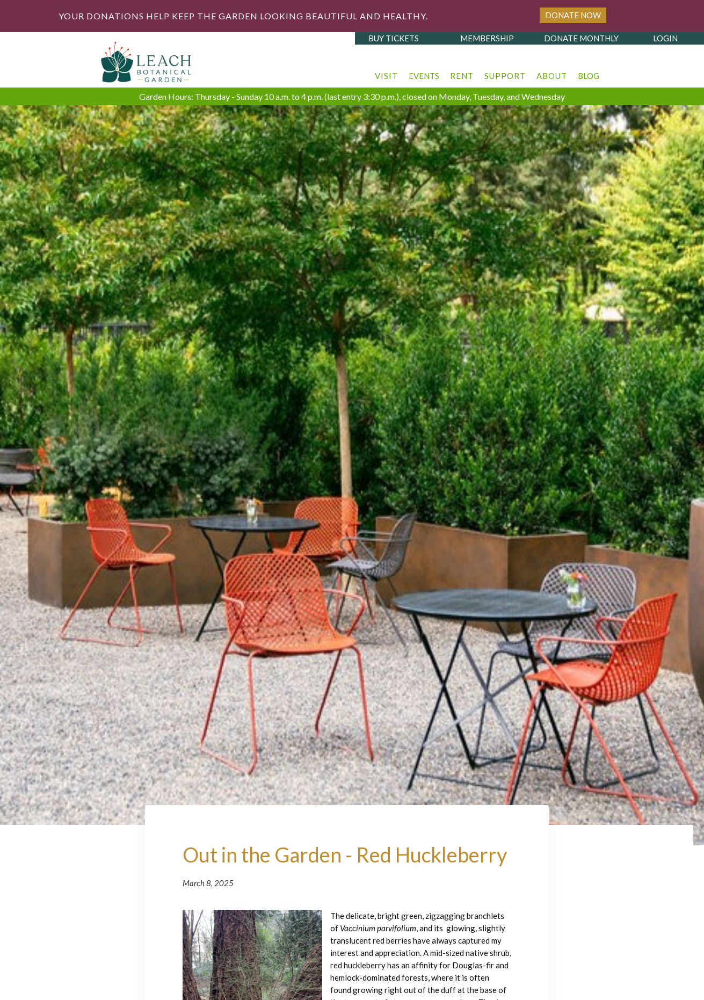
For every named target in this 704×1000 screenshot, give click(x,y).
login (665, 38)
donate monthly (581, 38)
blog (588, 76)
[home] (146, 59)
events (424, 76)
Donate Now (573, 15)
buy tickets (393, 38)
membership (487, 38)
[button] (386, 70)
